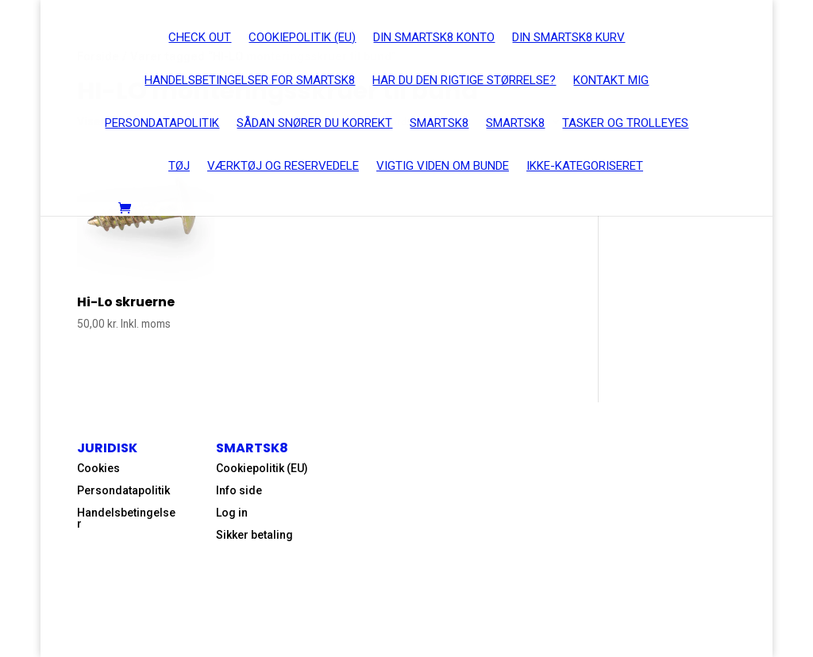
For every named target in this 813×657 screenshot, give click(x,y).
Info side (239, 490)
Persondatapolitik (123, 490)
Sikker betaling (254, 534)
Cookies (98, 468)
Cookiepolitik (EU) (262, 468)
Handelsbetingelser (126, 518)
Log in (232, 512)
